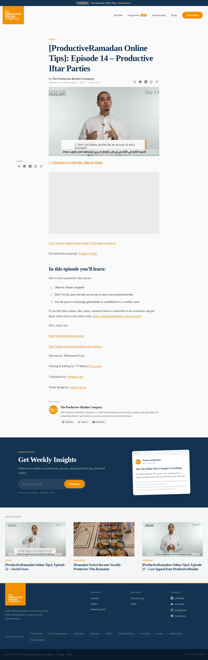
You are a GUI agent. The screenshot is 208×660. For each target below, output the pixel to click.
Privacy (60, 654)
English (82, 253)
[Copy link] (156, 81)
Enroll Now (125, 3)
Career (159, 633)
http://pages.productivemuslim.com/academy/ (75, 346)
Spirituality (78, 633)
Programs (137, 15)
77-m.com (94, 366)
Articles (118, 15)
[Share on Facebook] (140, 81)
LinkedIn (177, 598)
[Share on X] (134, 81)
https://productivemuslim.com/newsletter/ (117, 316)
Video (52, 39)
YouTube (177, 604)
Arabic (94, 253)
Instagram (178, 610)
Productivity (36, 633)
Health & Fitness (126, 633)
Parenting (145, 633)
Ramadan (79, 560)
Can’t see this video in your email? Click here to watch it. (82, 243)
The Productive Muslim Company (73, 79)
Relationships (176, 633)
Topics (94, 603)
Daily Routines (38, 639)
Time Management (57, 633)
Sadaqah (147, 560)
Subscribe (192, 15)
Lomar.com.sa (78, 387)
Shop (174, 15)
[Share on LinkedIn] (145, 81)
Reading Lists (98, 609)
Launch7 (199, 654)
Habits (109, 633)
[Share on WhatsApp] (151, 81)
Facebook (178, 616)
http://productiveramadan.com (66, 335)
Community (159, 15)
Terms (70, 654)
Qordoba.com (75, 376)
